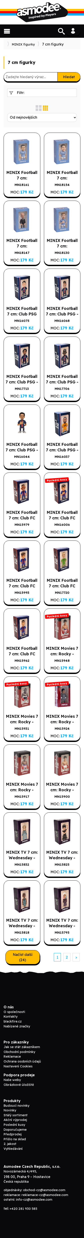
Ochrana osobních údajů (22, 1061)
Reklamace (12, 1057)
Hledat (69, 77)
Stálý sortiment (16, 1115)
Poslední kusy (14, 1125)
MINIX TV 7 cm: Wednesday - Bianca (22, 926)
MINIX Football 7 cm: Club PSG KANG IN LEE (21, 314)
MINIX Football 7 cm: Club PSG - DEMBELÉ (62, 382)
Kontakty (10, 1017)
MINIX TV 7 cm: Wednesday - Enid (62, 926)
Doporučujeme (15, 1130)
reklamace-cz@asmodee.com (45, 1195)
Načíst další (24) (22, 957)
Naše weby (12, 1080)
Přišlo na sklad (15, 1139)
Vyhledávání (13, 1149)
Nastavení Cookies (18, 1066)
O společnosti (14, 1012)
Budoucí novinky (16, 1106)
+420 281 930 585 (23, 1209)
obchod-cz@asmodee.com (44, 1190)
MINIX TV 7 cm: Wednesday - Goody (22, 858)
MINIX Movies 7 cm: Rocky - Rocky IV (62, 654)
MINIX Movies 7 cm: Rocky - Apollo (22, 790)
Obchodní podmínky (19, 1052)
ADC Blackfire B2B (42, 12)
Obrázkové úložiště (19, 1085)
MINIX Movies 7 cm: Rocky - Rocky (62, 790)
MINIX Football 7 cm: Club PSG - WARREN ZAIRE (22, 382)
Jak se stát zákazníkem (22, 1047)
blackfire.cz (13, 1021)
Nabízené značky (17, 1026)
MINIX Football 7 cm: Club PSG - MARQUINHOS (22, 450)
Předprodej (13, 1134)
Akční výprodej (15, 1120)
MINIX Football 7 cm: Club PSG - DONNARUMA (62, 450)
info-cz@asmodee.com (34, 1200)
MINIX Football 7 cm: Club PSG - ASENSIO (62, 314)
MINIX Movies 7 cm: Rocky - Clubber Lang (22, 722)
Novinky (10, 1110)
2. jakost (10, 1144)
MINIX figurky (23, 44)
